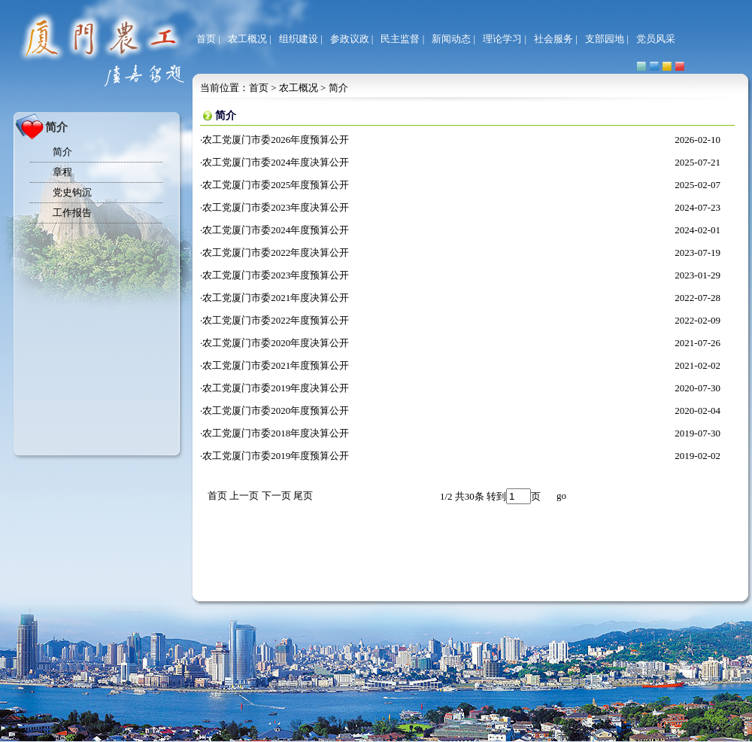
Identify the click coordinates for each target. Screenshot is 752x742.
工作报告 (72, 212)
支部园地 (604, 38)
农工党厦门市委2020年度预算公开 (275, 410)
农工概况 (247, 38)
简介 (62, 151)
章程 (62, 172)
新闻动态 (451, 38)
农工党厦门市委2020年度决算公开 (275, 342)
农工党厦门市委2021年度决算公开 (275, 297)
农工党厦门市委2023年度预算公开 (275, 275)
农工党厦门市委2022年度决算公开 (275, 252)
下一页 (276, 495)
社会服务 (553, 38)
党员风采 (655, 38)
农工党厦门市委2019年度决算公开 (275, 388)
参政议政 (349, 38)
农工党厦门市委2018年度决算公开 (275, 433)
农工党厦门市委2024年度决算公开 (275, 162)
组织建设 (298, 38)
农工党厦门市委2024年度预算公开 (275, 230)
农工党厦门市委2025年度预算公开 (275, 184)
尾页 (303, 495)
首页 (206, 38)
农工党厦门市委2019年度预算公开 (275, 455)
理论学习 (502, 38)
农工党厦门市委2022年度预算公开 (275, 320)
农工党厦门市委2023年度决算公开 (275, 207)
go (561, 495)
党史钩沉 (72, 192)
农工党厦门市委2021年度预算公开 (275, 365)
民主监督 (400, 38)
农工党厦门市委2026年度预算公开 (275, 139)
